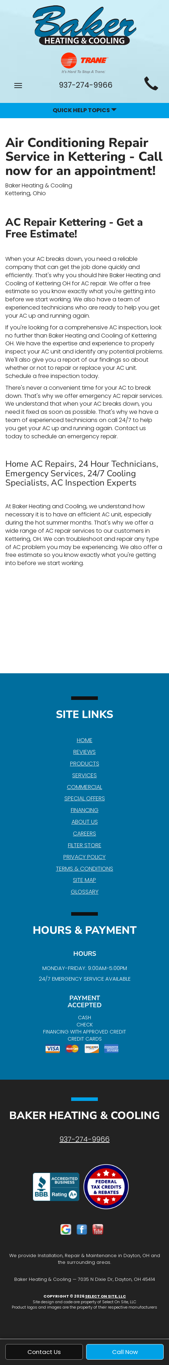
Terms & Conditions (84, 869)
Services (84, 775)
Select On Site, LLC (105, 1296)
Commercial (84, 787)
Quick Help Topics (85, 110)
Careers (84, 833)
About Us (85, 822)
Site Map (84, 880)
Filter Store (84, 845)
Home (85, 740)
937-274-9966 (84, 1139)
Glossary (85, 892)
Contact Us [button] (44, 1352)
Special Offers (84, 798)
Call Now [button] (125, 1352)
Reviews (84, 752)
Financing (85, 810)
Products (84, 764)
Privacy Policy (84, 857)
